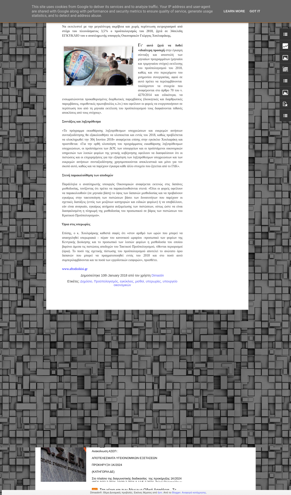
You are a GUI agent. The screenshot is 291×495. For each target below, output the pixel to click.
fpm (160, 492)
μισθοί (139, 196)
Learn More (234, 11)
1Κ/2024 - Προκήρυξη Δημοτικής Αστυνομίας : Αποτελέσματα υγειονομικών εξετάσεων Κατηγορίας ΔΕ (141, 442)
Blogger (176, 492)
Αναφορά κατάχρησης (194, 492)
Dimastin (157, 190)
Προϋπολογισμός (106, 196)
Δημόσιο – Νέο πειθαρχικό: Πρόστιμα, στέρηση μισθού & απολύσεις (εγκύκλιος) (138, 337)
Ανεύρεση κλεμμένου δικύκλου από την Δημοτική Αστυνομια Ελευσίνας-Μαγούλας (139, 388)
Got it (255, 11)
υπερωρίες (153, 196)
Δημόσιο (86, 196)
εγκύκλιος (126, 196)
